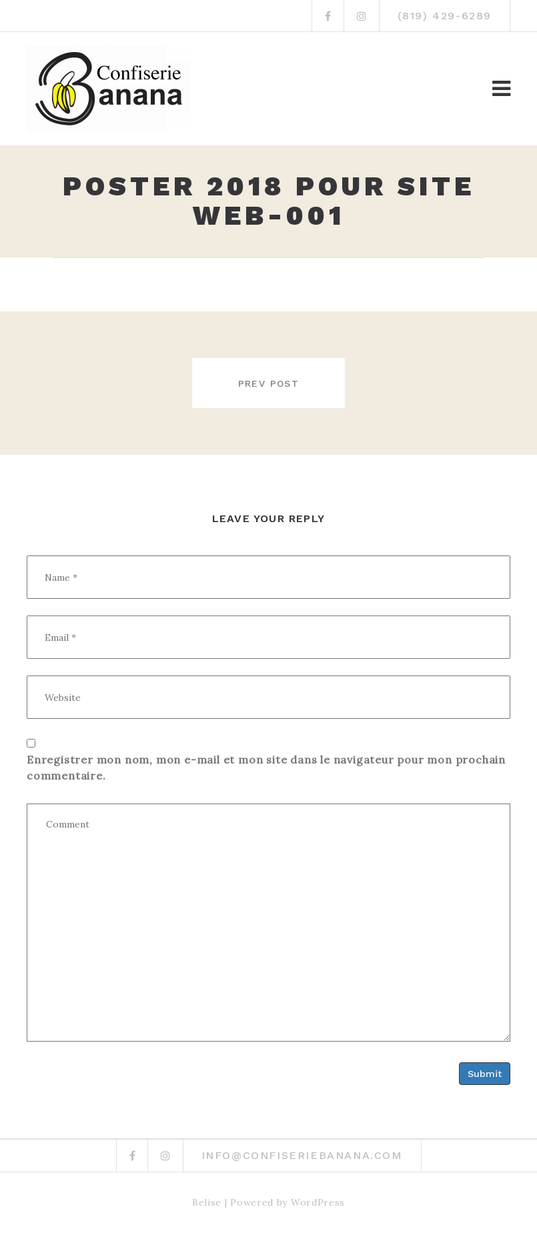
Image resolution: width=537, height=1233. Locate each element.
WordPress (318, 1202)
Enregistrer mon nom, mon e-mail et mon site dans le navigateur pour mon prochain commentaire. (266, 767)
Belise (206, 1202)
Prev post (269, 383)
